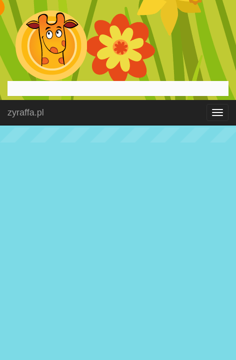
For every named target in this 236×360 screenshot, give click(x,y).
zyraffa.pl (26, 113)
